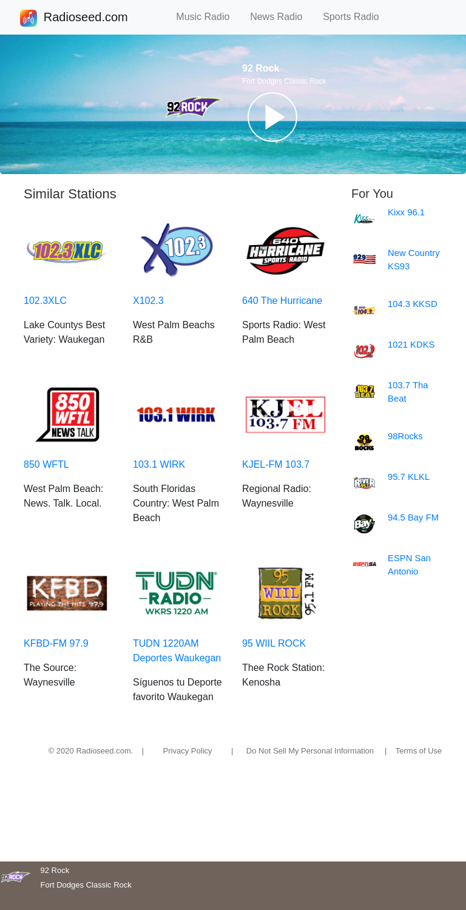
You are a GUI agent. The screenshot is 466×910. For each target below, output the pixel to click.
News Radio (281, 17)
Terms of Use (419, 750)
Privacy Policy (187, 750)
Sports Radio (356, 17)
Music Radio (208, 17)
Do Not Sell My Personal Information (310, 750)
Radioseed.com (85, 18)
